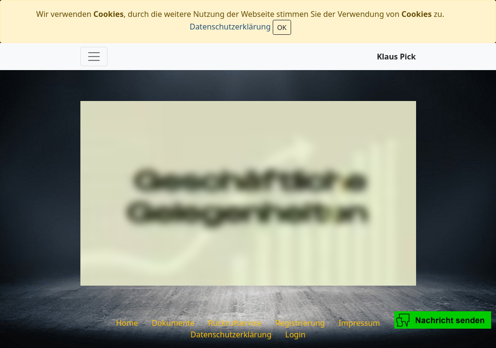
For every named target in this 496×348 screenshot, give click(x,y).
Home (127, 323)
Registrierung (300, 323)
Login (295, 334)
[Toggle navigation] (94, 56)
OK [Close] (282, 27)
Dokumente (173, 323)
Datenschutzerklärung (229, 26)
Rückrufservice (235, 323)
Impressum (359, 323)
